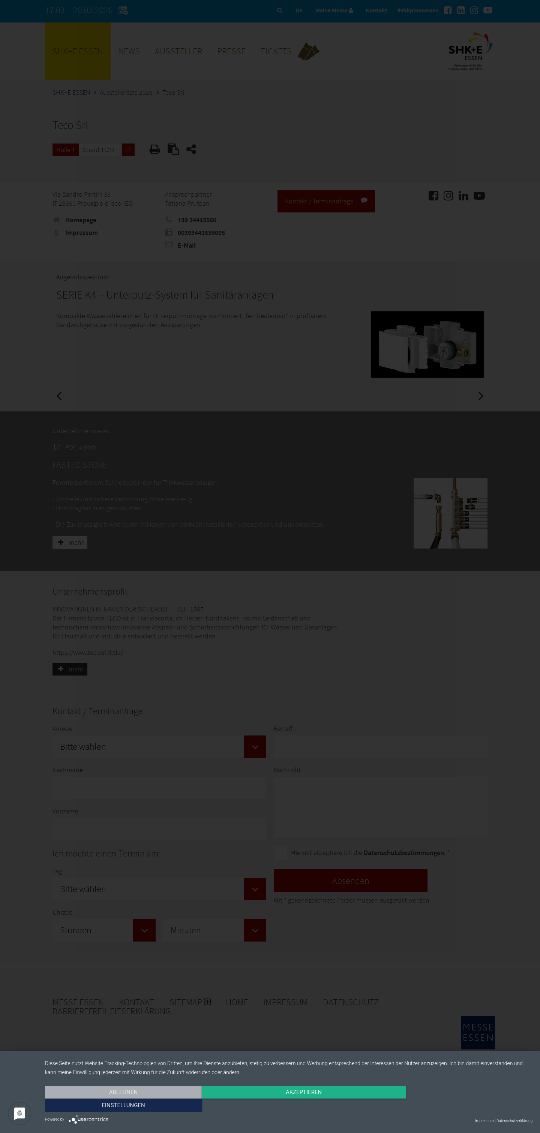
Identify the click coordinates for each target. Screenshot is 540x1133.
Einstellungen (459, 1105)
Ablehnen (118, 1105)
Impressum (484, 1121)
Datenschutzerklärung (514, 1121)
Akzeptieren (289, 1105)
